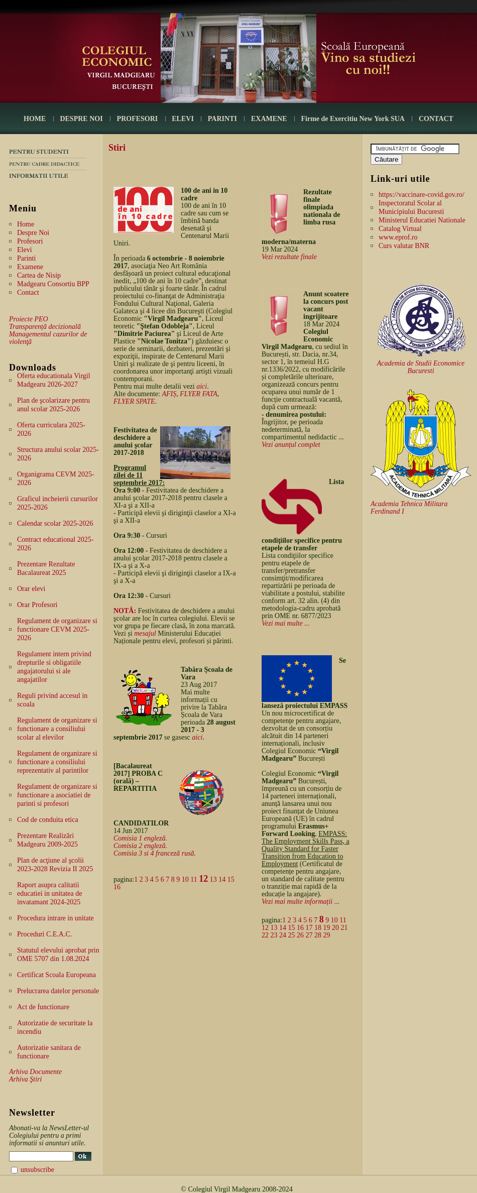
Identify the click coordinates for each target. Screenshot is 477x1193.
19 (326, 927)
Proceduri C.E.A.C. (44, 934)
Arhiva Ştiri (25, 1079)
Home (25, 224)
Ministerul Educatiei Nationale (422, 220)
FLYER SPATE (134, 401)
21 (344, 927)
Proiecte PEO (28, 319)
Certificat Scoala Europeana (56, 975)
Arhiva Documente (35, 1072)
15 (230, 879)
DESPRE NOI (81, 119)
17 (309, 927)
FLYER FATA (198, 394)
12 (203, 879)
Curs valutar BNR (404, 246)
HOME (35, 119)
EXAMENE (269, 119)
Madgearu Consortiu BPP (53, 284)
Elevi (24, 250)
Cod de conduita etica (47, 819)
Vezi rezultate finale (289, 257)
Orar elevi (31, 588)
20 (335, 927)
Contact (28, 292)
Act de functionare (43, 1007)
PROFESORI (137, 119)
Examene (30, 267)
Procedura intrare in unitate (55, 918)
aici (201, 386)
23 (274, 935)
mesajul (145, 633)
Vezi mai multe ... (286, 623)
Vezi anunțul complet (291, 444)
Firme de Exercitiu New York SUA (353, 119)
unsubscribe (37, 1169)
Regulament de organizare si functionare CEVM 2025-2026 (57, 629)
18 (317, 927)
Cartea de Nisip (39, 275)
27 (309, 935)
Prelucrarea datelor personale (58, 991)
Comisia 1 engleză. (140, 838)
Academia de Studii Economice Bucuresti (421, 367)
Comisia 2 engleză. (140, 846)
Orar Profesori (37, 605)
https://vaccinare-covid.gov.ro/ (421, 194)
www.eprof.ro (398, 237)
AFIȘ (169, 394)
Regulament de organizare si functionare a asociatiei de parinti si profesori (57, 795)
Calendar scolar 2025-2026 (55, 523)
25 (291, 935)
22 (265, 935)
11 (193, 879)
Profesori (30, 241)
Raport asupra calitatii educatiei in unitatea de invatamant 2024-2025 (49, 893)
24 (282, 935)
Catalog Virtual (400, 228)
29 (326, 935)
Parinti (26, 258)
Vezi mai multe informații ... (300, 901)
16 (117, 887)
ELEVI (183, 119)
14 (221, 879)
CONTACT (436, 119)
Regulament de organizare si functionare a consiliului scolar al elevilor (57, 729)
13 (213, 879)
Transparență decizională (45, 326)
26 (300, 935)
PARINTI (222, 119)
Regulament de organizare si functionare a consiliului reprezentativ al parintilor (57, 762)
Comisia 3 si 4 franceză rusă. (154, 853)
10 (185, 879)
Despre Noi (33, 232)
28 (317, 935)
